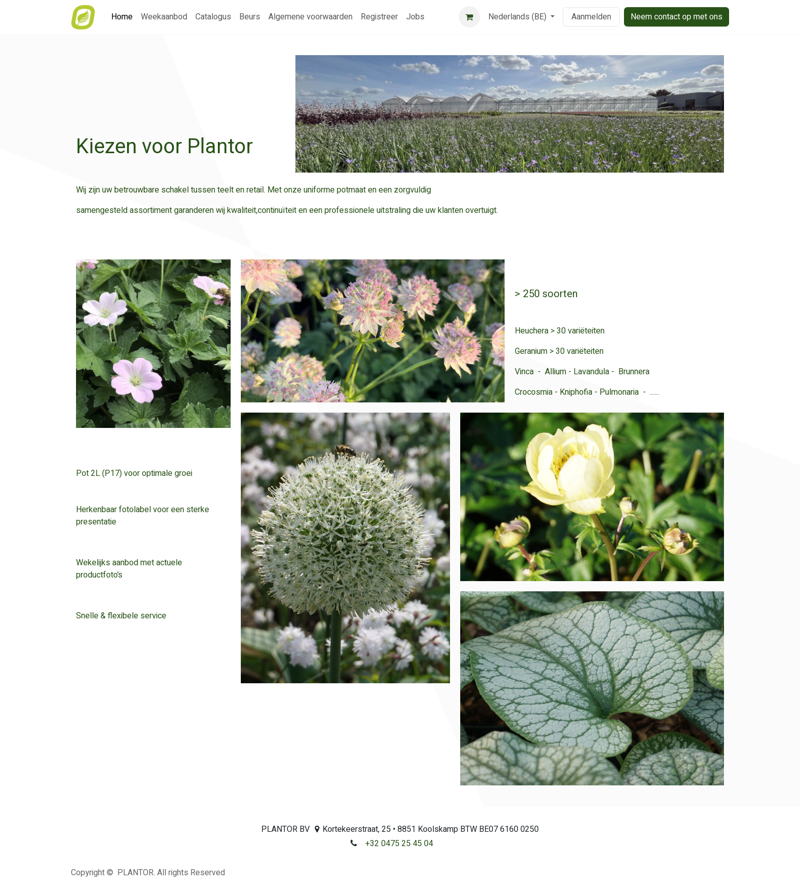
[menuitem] (122, 17)
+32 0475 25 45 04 (399, 843)
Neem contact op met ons (676, 17)
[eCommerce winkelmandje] (469, 17)
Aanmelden (591, 17)
